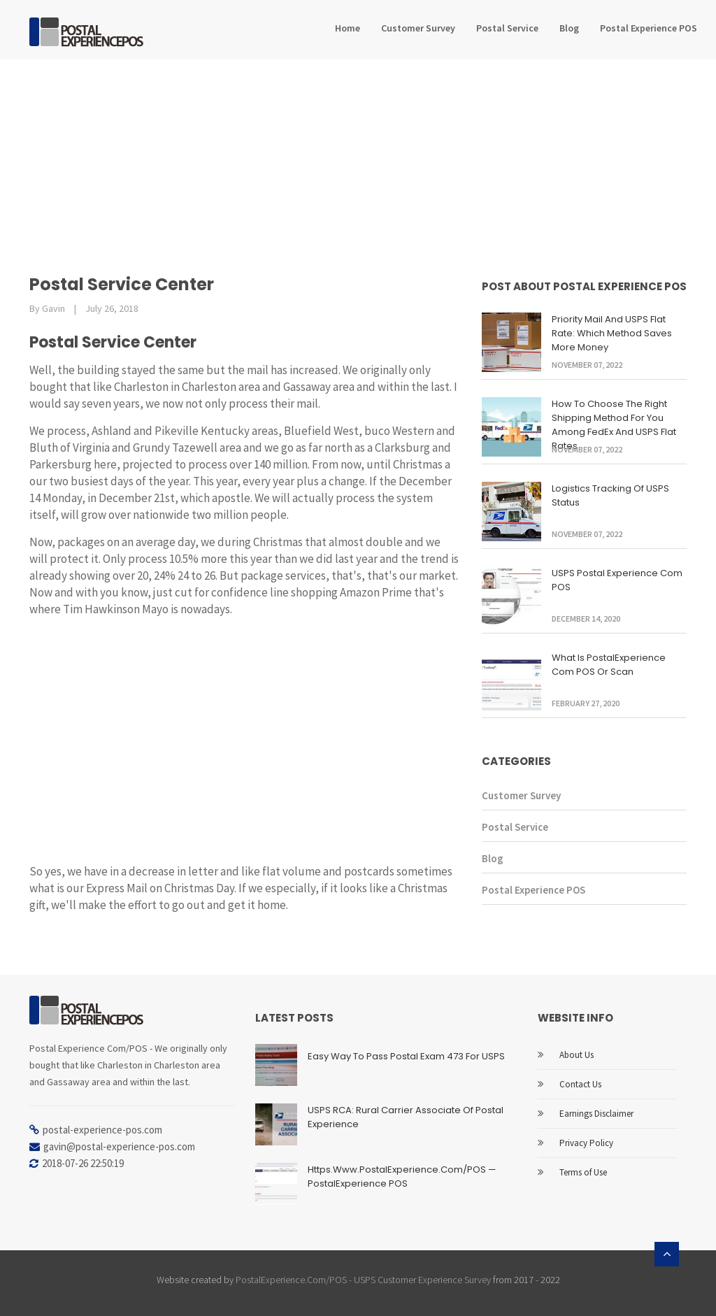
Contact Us (580, 1084)
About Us (576, 1055)
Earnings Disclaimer (596, 1114)
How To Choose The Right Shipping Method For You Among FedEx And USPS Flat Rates (614, 424)
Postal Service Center (121, 284)
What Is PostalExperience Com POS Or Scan (609, 664)
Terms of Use (583, 1172)
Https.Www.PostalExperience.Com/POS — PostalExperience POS (402, 1176)
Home (347, 28)
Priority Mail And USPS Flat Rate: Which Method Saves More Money (612, 333)
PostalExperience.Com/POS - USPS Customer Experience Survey (363, 1279)
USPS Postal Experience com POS (617, 580)
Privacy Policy (586, 1143)
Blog (569, 28)
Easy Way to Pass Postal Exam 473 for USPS (406, 1056)
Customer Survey (418, 28)
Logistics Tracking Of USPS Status (610, 495)
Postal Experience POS (648, 28)
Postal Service (507, 28)
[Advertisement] (358, 164)
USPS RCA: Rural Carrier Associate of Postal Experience (405, 1117)
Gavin (53, 308)
